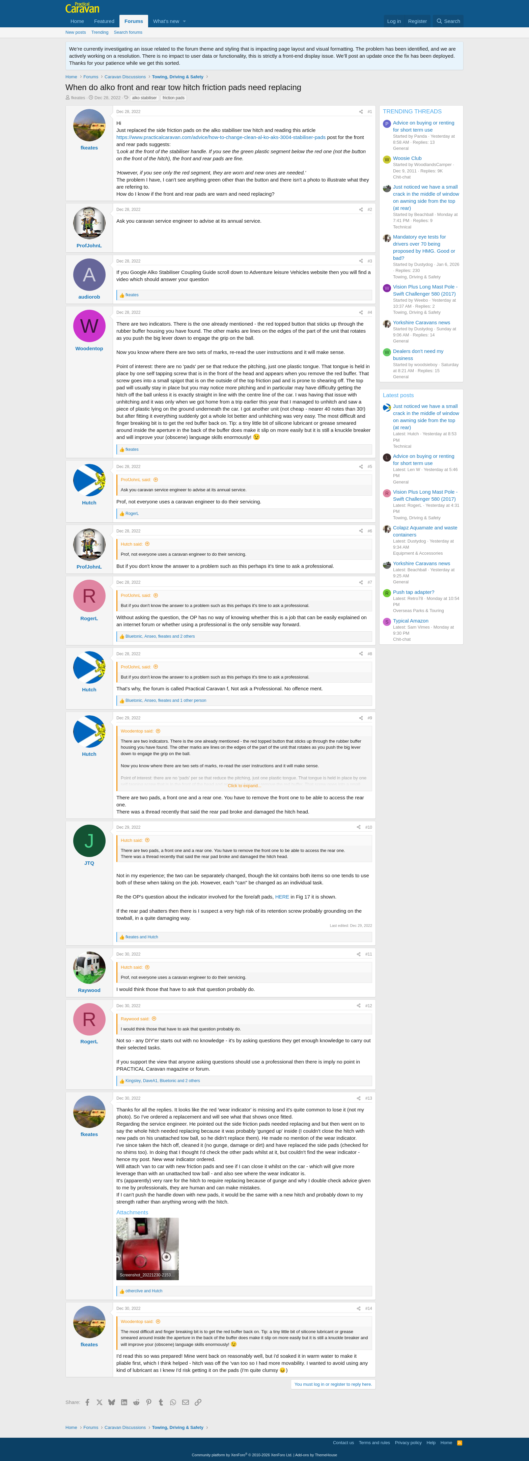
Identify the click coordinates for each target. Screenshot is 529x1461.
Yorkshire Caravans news (421, 322)
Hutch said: (132, 544)
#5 (370, 466)
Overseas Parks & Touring (418, 610)
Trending (100, 32)
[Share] (361, 112)
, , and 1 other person (166, 700)
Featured (104, 21)
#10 (368, 827)
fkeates (78, 97)
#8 (370, 654)
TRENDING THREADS (412, 111)
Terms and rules (374, 1442)
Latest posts (398, 395)
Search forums (128, 32)
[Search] (448, 21)
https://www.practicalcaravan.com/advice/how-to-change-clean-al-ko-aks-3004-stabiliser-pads (221, 137)
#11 (368, 954)
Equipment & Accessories (418, 553)
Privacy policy (408, 1442)
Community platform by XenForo (242, 1455)
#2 (370, 209)
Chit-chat (402, 177)
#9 (370, 718)
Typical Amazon (410, 621)
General (401, 148)
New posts (75, 32)
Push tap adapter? (414, 592)
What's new (166, 21)
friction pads (174, 97)
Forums (133, 21)
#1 (370, 111)
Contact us (343, 1442)
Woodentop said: (137, 731)
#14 (368, 1308)
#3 (370, 261)
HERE (282, 897)
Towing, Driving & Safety (417, 276)
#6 (370, 531)
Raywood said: (135, 1018)
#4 (370, 312)
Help (431, 1442)
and (142, 937)
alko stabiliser (144, 97)
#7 (370, 582)
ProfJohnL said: (136, 479)
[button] (184, 21)
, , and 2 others (160, 636)
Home (77, 21)
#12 (368, 1005)
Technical (402, 226)
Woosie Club (407, 158)
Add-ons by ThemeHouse (316, 1455)
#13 (368, 1098)
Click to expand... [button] (244, 785)
